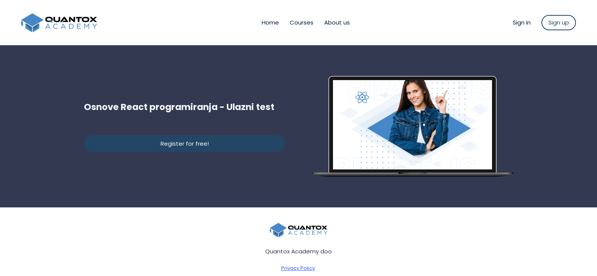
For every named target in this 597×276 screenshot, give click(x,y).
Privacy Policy (298, 268)
